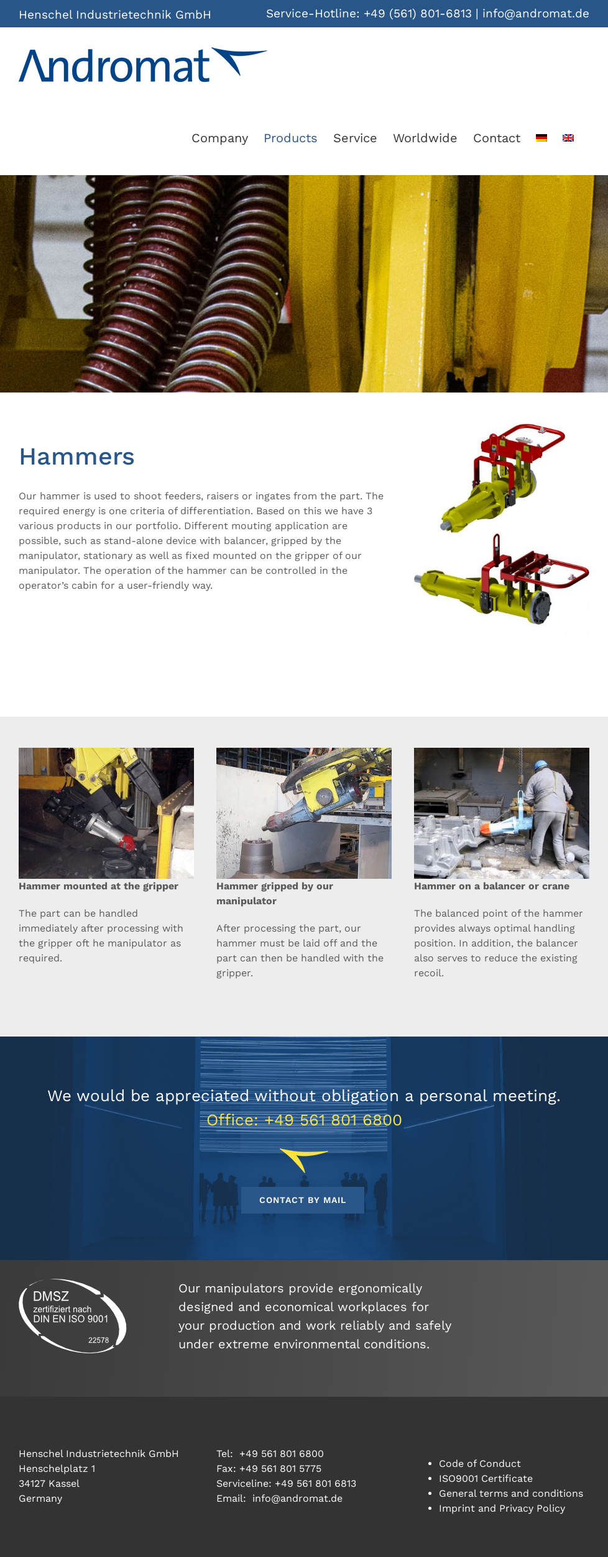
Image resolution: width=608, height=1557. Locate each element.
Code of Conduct (480, 1463)
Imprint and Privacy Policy (502, 1508)
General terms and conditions (511, 1493)
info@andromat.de (535, 13)
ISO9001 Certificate (486, 1478)
